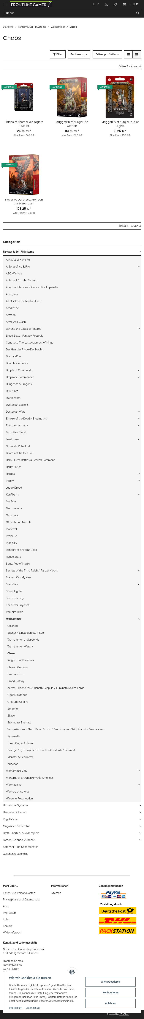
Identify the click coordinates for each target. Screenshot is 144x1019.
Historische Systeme (15, 805)
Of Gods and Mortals (18, 522)
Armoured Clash (16, 321)
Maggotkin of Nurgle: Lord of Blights (120, 124)
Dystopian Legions (17, 404)
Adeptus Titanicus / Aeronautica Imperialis (32, 287)
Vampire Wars (14, 612)
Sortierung (77, 54)
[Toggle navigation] (5, 2)
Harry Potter (13, 466)
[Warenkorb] (130, 4)
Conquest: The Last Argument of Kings (29, 342)
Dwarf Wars (13, 397)
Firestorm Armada (17, 425)
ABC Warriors (14, 273)
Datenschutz (33, 1007)
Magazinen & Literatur (16, 826)
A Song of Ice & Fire (18, 266)
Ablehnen (110, 1003)
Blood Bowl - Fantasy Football (24, 335)
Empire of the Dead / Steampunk (26, 418)
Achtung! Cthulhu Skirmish (22, 280)
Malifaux (11, 501)
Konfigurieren (110, 992)
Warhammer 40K (16, 770)
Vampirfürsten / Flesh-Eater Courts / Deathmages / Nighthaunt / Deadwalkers (56, 729)
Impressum (10, 912)
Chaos (11, 653)
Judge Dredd (14, 487)
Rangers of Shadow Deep (21, 549)
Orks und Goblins (17, 701)
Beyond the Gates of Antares (23, 328)
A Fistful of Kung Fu (18, 259)
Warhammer (13, 618)
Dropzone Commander (20, 377)
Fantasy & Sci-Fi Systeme (18, 251)
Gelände (12, 625)
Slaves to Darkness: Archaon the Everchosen (24, 201)
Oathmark (12, 515)
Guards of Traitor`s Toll (19, 453)
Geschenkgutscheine (15, 853)
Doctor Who (13, 356)
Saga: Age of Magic (18, 563)
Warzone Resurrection (19, 798)
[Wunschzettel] (115, 4)
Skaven (11, 715)
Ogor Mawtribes (17, 694)
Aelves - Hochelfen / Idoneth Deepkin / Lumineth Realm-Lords (45, 687)
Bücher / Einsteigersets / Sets (26, 632)
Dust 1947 (12, 390)
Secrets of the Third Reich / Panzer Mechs (32, 570)
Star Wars (12, 584)
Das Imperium (15, 674)
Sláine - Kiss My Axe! (18, 577)
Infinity (10, 480)
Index (6, 919)
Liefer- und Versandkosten (19, 892)
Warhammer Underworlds (23, 639)
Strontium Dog (15, 598)
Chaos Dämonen (17, 667)
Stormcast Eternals (19, 722)
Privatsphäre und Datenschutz (21, 899)
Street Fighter (14, 591)
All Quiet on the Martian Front (23, 301)
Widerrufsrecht (12, 932)
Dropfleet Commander (19, 370)
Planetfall (12, 529)
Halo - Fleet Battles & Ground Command (30, 460)
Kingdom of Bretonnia (20, 660)
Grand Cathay (15, 681)
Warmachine (13, 784)
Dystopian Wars (15, 411)
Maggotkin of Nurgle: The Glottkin (72, 124)
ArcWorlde (12, 308)
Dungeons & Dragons (19, 384)
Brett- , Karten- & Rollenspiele (21, 833)
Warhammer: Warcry (20, 646)
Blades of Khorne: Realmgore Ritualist (24, 124)
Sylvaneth (13, 736)
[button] (106, 4)
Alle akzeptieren (110, 981)
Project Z (11, 536)
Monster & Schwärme (20, 757)
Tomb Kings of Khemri (20, 743)
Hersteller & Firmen (14, 812)
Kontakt (7, 926)
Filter (58, 54)
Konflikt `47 (12, 494)
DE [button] (93, 4)
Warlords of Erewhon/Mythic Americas (29, 777)
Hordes (10, 473)
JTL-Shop (124, 1014)
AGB (5, 906)
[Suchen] (69, 13)
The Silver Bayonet (17, 605)
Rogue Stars (13, 556)
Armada (11, 314)
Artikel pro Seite (106, 54)
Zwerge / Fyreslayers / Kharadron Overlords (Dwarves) (41, 750)
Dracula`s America (17, 363)
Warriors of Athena (17, 791)
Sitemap (56, 892)
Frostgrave (12, 439)
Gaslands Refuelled (18, 446)
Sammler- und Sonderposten (20, 846)
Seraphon (13, 708)
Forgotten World (16, 432)
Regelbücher (11, 819)
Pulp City (11, 542)
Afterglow (12, 294)
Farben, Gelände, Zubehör (18, 839)
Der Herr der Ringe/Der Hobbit (24, 349)
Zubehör (12, 763)
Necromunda (14, 508)
